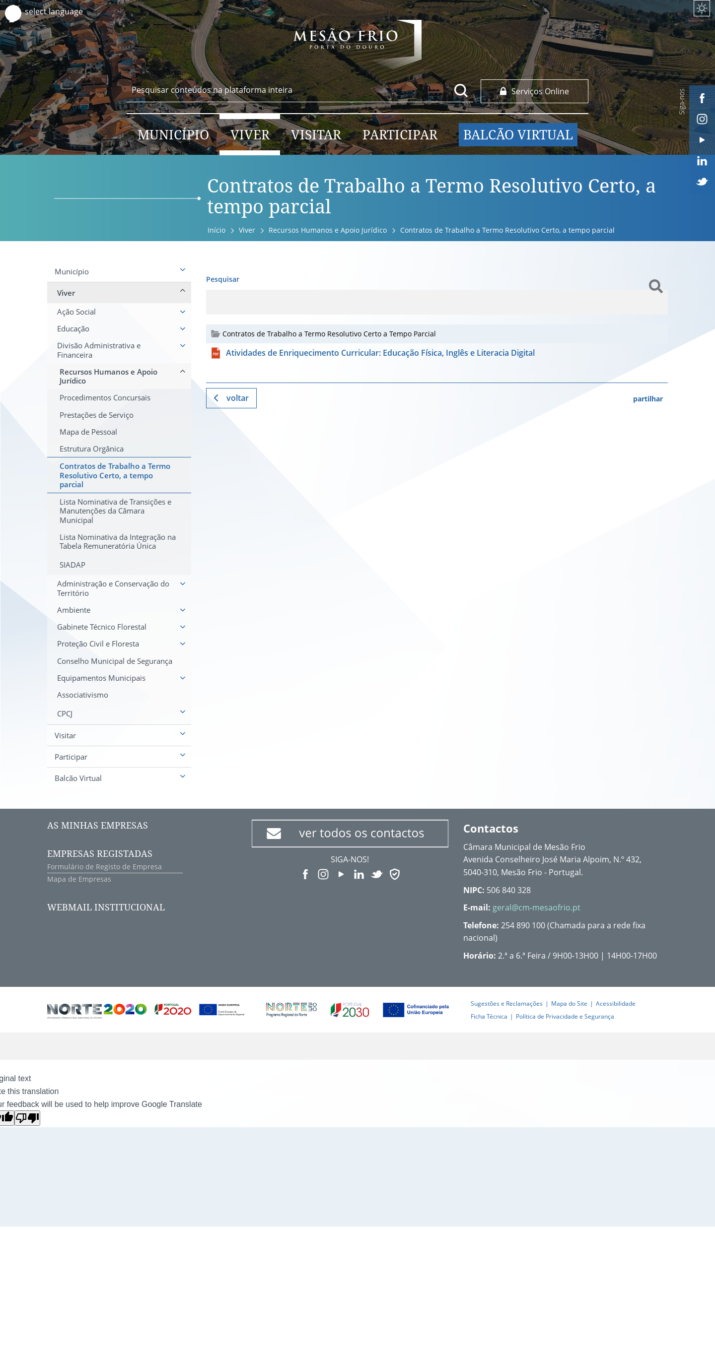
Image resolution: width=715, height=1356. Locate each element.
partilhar (648, 398)
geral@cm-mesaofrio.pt (536, 907)
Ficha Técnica (489, 1016)
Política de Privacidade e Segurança (565, 1016)
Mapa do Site (569, 1003)
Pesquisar (222, 279)
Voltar (237, 397)
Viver (247, 230)
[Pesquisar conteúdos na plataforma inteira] (461, 90)
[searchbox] (300, 89)
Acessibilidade (616, 1003)
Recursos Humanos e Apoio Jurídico (328, 230)
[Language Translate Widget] (63, 11)
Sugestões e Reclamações (507, 1003)
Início (216, 230)
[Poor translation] (27, 1118)
